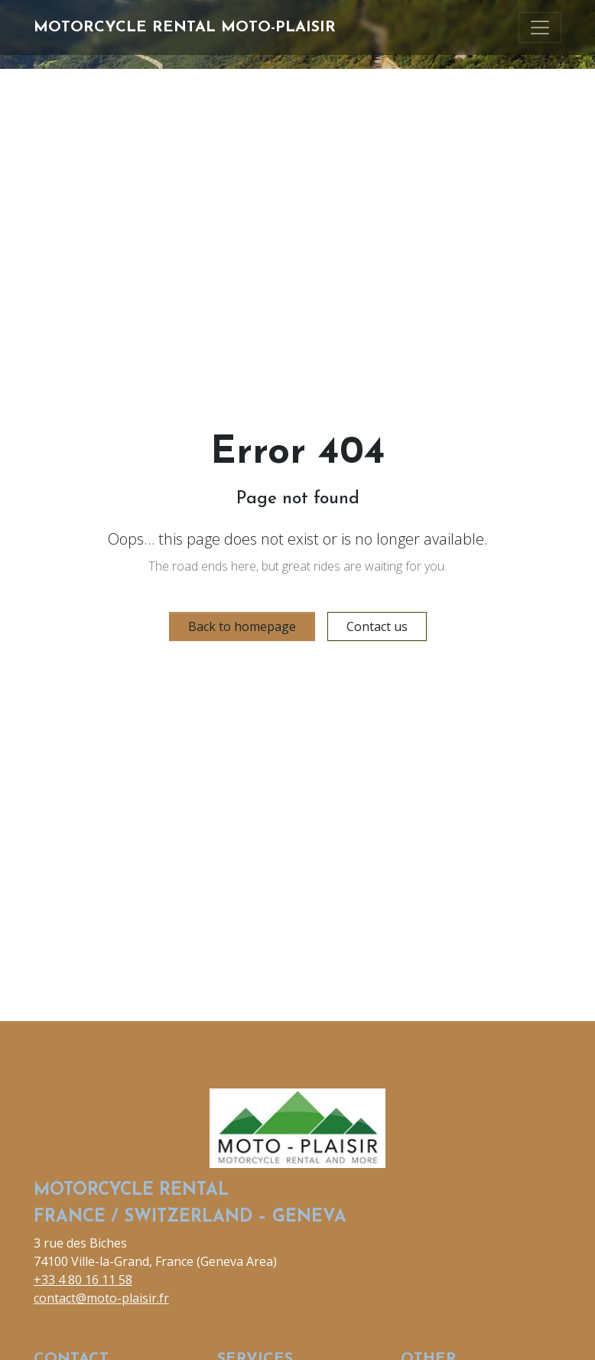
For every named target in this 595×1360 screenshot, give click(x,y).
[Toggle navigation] (540, 27)
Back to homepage (242, 626)
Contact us (377, 626)
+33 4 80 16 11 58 (83, 1279)
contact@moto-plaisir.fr (101, 1298)
